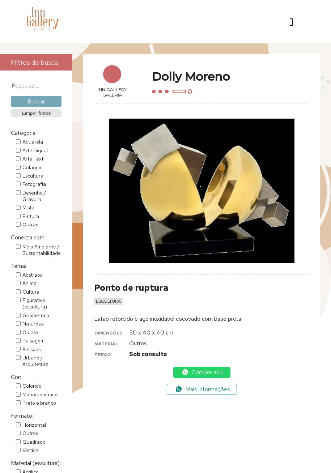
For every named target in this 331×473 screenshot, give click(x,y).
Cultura (30, 292)
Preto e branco (39, 403)
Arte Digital (35, 150)
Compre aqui (203, 372)
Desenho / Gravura (34, 196)
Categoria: (24, 133)
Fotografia (34, 184)
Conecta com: (28, 237)
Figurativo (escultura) (34, 303)
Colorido (32, 386)
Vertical (30, 450)
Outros (30, 433)
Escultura (32, 175)
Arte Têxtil (34, 158)
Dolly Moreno (191, 76)
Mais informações (202, 389)
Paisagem (33, 340)
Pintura (30, 216)
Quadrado (34, 442)
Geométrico (35, 315)
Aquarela (32, 142)
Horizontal (34, 425)
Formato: (22, 415)
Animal (30, 283)
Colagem (32, 167)
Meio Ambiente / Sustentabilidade (41, 249)
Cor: (16, 377)
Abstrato (32, 275)
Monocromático (40, 394)
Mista (28, 207)
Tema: (18, 266)
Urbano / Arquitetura (35, 360)
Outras (30, 224)
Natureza (33, 323)
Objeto (30, 332)
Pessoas (31, 349)
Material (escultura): (36, 463)
